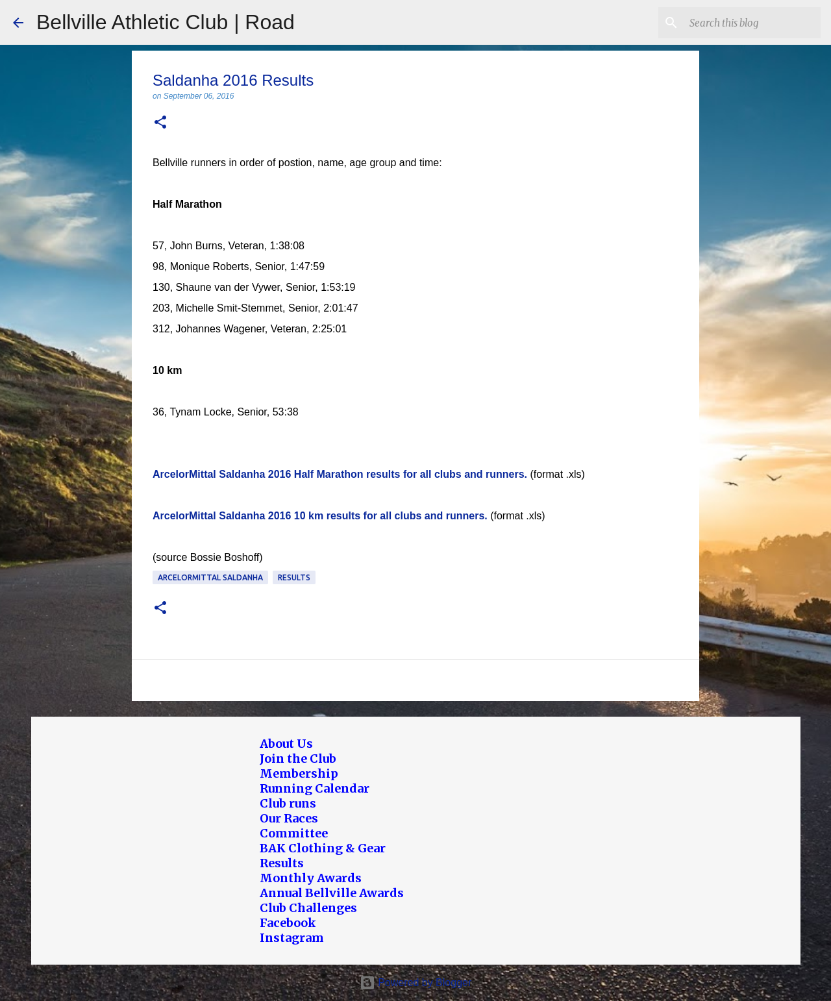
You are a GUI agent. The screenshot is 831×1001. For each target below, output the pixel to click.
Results (294, 577)
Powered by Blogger (416, 982)
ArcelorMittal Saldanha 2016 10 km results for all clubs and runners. (320, 515)
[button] (160, 123)
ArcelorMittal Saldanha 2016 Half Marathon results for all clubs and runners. (340, 474)
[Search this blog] (752, 22)
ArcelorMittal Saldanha (210, 577)
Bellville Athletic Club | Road (165, 22)
